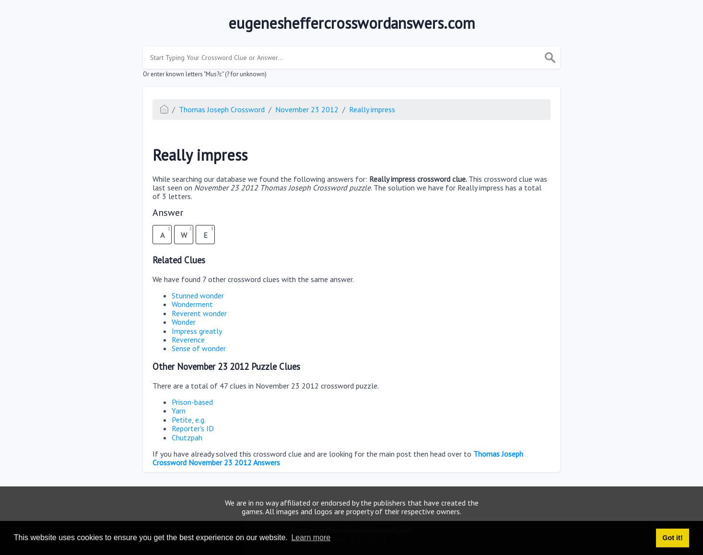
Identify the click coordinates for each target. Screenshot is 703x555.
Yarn (179, 410)
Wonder (184, 322)
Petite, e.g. (189, 420)
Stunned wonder (198, 295)
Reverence (188, 339)
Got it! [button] (672, 538)
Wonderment (192, 304)
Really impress (372, 109)
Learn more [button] (310, 537)
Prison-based (192, 402)
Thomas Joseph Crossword (222, 109)
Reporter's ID (193, 428)
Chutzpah (187, 437)
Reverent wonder (199, 313)
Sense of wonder (199, 348)
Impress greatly (197, 331)
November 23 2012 (307, 109)
